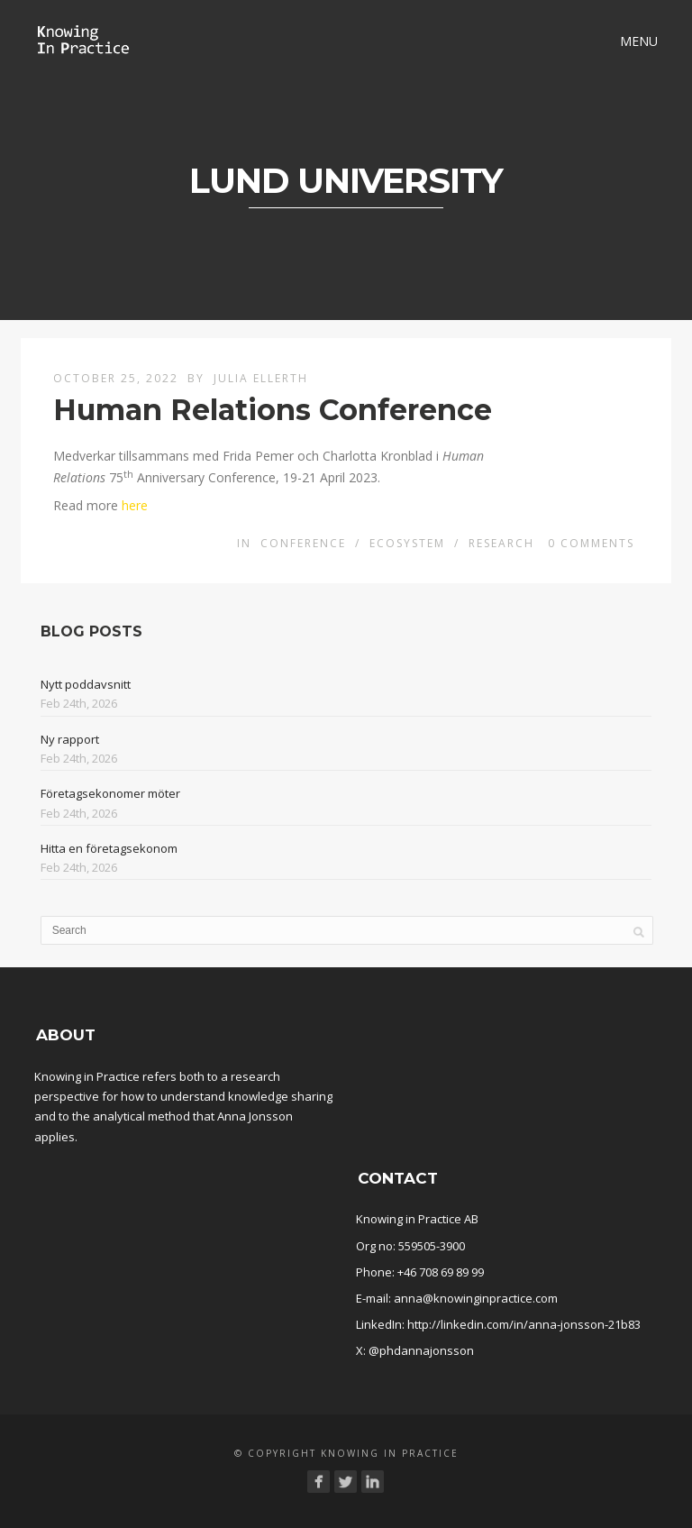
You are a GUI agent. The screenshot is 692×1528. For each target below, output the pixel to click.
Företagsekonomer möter (110, 793)
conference (303, 543)
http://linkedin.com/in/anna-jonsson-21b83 (524, 1324)
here (135, 505)
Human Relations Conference (272, 409)
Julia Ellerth (261, 378)
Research (501, 543)
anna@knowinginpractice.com (476, 1298)
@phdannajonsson (421, 1350)
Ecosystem (407, 543)
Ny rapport (70, 739)
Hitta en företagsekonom (109, 848)
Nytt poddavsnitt (86, 684)
